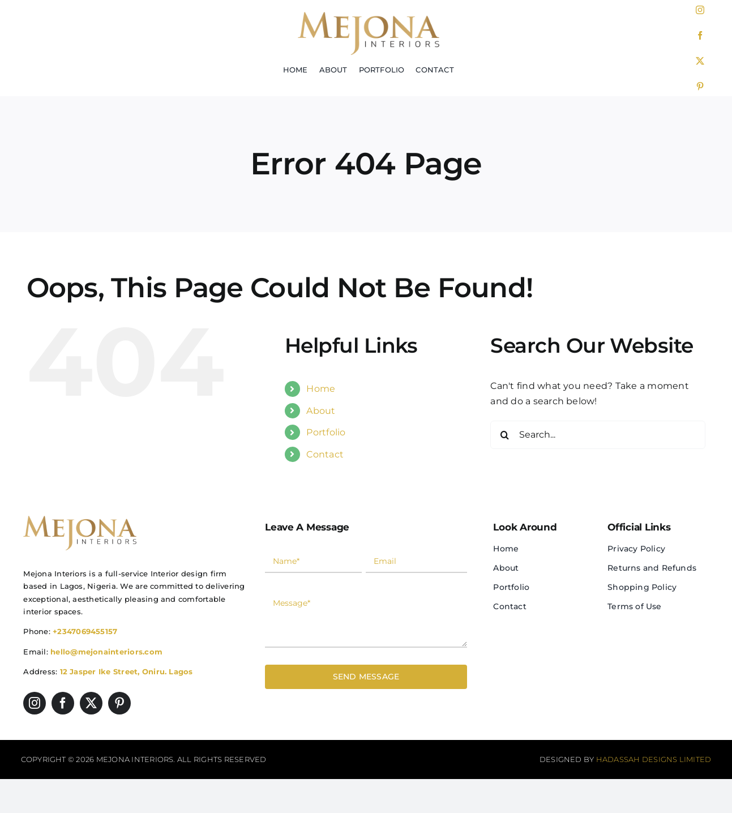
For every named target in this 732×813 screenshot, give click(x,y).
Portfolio (325, 432)
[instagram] (700, 10)
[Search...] (597, 435)
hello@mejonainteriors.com (106, 651)
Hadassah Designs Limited (654, 759)
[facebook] (700, 35)
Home (320, 388)
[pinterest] (700, 86)
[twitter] (700, 61)
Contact (325, 454)
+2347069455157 (85, 631)
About (320, 410)
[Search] (504, 435)
